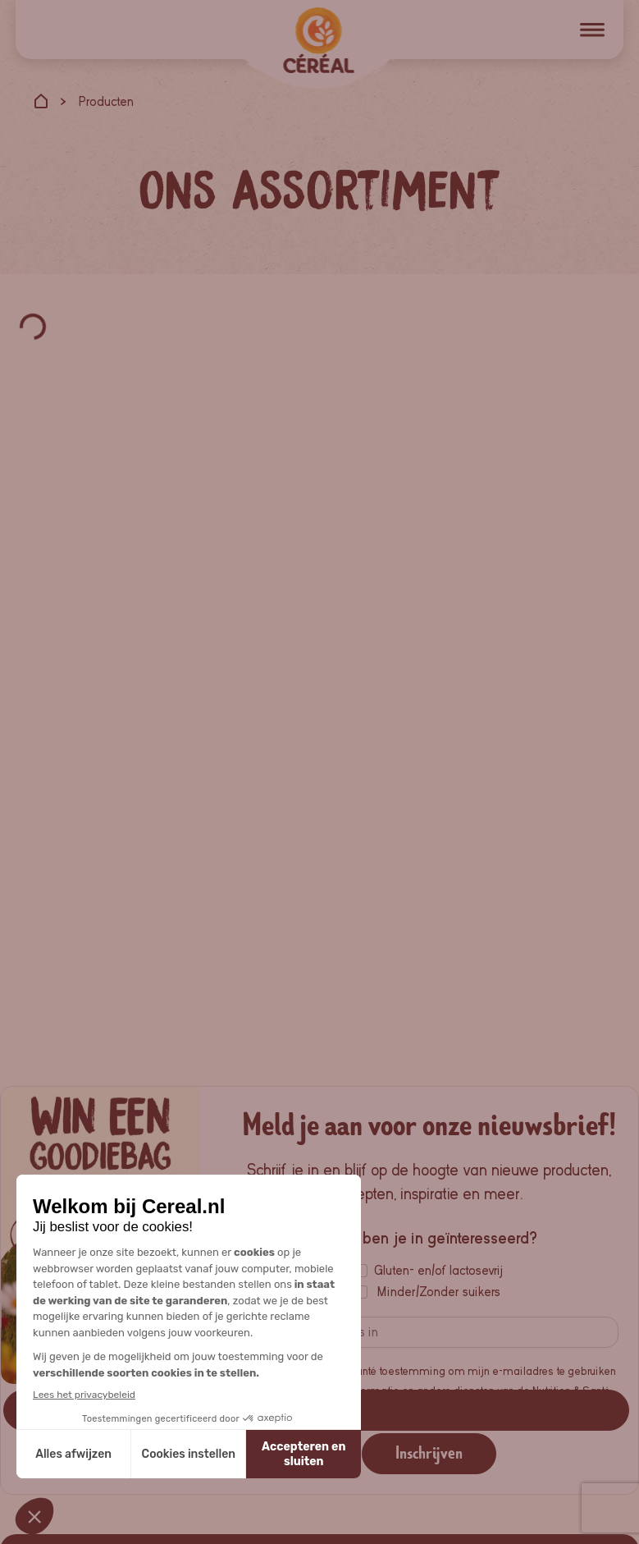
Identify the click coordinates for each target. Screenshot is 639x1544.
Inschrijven (429, 1453)
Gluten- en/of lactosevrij (438, 1270)
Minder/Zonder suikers (438, 1292)
